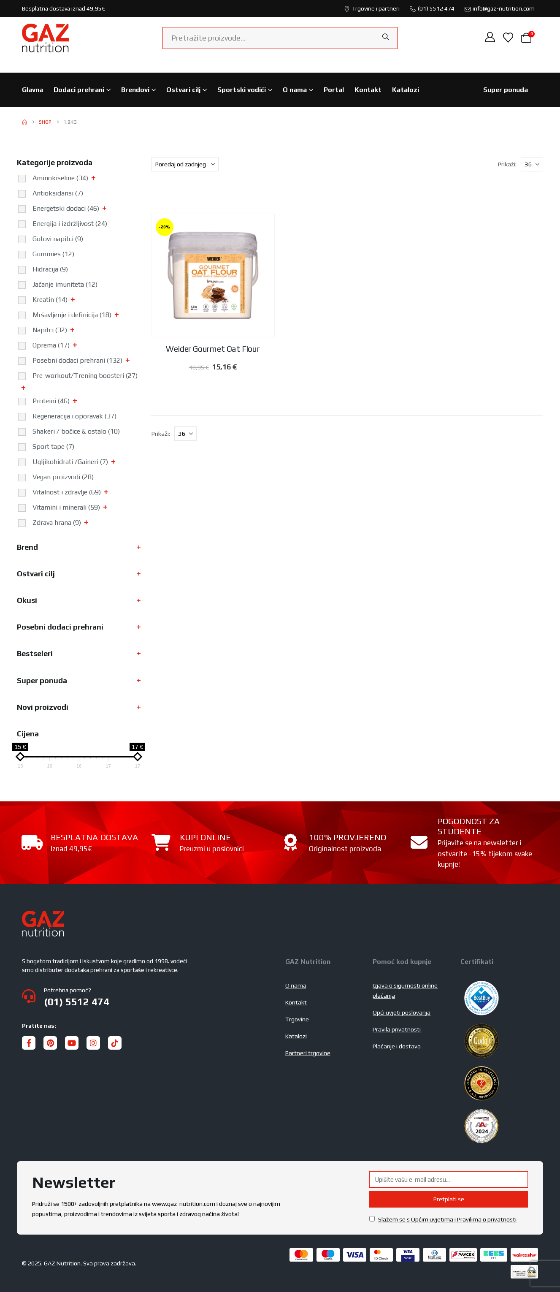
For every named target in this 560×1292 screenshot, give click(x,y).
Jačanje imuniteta (64, 284)
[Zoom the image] (43, 915)
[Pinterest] (50, 1043)
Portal (334, 90)
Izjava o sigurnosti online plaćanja (405, 990)
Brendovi (135, 90)
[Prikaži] (532, 164)
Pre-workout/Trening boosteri (85, 376)
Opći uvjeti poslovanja (401, 1012)
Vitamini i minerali (66, 507)
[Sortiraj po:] (185, 164)
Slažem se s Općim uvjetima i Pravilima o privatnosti (447, 1219)
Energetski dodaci (65, 208)
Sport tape (53, 446)
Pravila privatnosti (397, 1029)
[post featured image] (213, 275)
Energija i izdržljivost (69, 224)
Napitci (49, 330)
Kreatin (50, 300)
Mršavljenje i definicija (71, 315)
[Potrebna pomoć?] (148, 996)
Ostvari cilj (183, 90)
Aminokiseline (60, 178)
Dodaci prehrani (79, 90)
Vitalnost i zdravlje (66, 492)
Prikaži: (507, 164)
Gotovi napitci (57, 239)
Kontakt (367, 90)
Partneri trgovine (307, 1053)
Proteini (51, 401)
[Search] (386, 37)
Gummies (53, 254)
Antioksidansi (57, 193)
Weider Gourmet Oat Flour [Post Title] (213, 348)
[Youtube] (71, 1043)
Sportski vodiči (241, 90)
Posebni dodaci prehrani (77, 360)
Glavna (32, 90)
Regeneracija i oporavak (74, 416)
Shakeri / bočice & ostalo (76, 431)
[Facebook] (28, 1043)
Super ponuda (505, 90)
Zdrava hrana (56, 522)
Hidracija (50, 269)
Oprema (51, 345)
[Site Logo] (45, 38)
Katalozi (405, 90)
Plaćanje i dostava (397, 1046)
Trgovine (297, 1019)
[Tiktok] (115, 1043)
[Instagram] (93, 1043)
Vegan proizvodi (63, 477)
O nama (295, 90)
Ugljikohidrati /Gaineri (70, 462)
